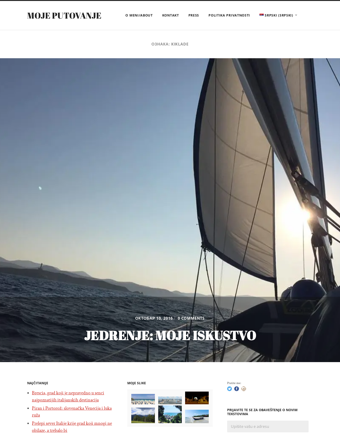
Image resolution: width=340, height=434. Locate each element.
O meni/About (139, 15)
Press (193, 15)
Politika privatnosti (229, 15)
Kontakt (170, 15)
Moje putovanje (64, 15)
